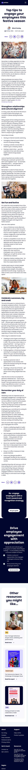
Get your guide (14, 510)
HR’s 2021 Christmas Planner (11, 101)
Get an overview (14, 570)
